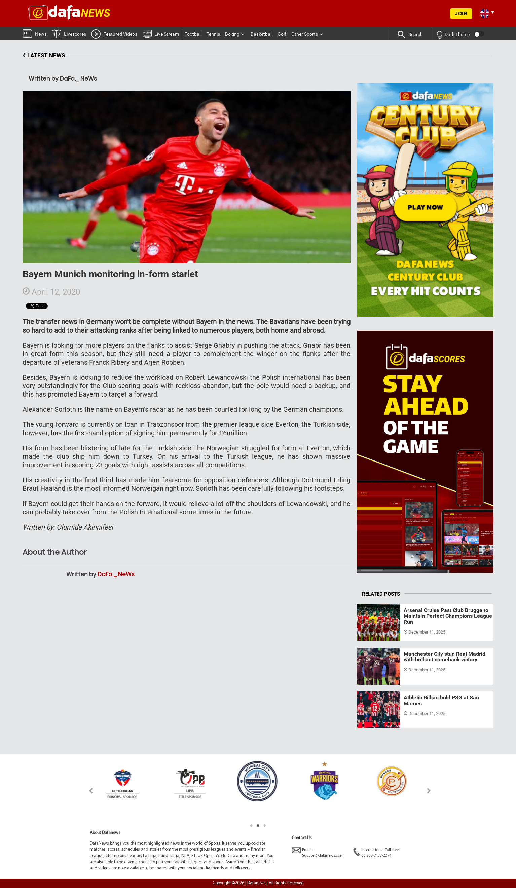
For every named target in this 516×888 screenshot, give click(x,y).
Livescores (69, 33)
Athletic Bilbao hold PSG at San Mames (441, 700)
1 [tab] (251, 825)
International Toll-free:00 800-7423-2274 (376, 852)
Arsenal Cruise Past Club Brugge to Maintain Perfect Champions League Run (448, 616)
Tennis (213, 34)
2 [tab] (258, 825)
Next (429, 790)
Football (192, 34)
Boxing (232, 34)
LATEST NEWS (44, 55)
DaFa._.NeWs (116, 574)
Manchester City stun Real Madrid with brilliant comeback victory (444, 657)
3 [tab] (264, 825)
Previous (87, 790)
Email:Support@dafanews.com (318, 852)
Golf (282, 34)
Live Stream (160, 34)
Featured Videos (114, 34)
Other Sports (304, 34)
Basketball (261, 34)
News (35, 33)
